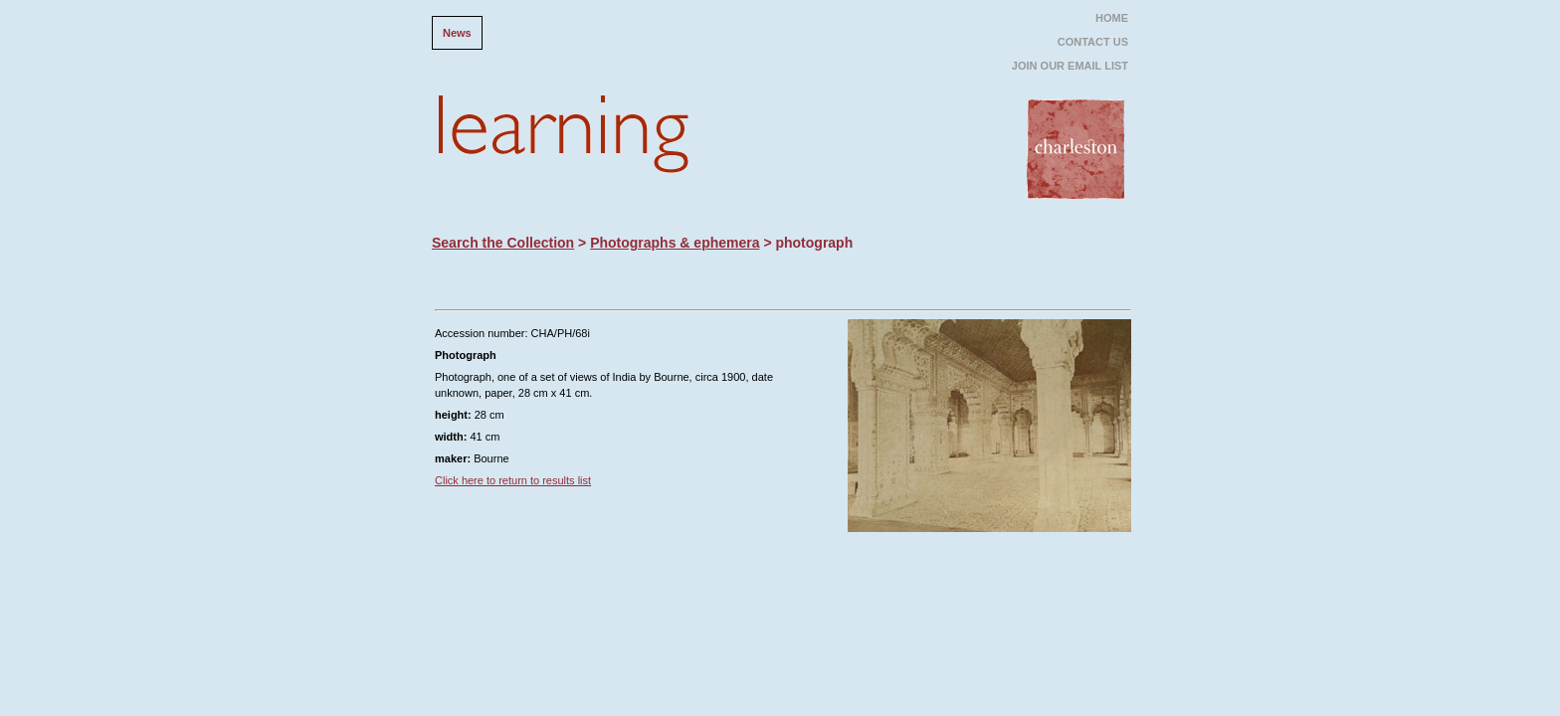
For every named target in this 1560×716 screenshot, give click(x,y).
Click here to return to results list (513, 480)
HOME (1111, 18)
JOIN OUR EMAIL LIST (1070, 66)
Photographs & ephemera (674, 243)
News (457, 33)
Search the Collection (503, 243)
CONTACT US (1093, 42)
